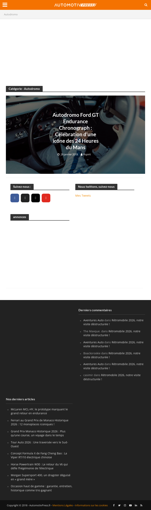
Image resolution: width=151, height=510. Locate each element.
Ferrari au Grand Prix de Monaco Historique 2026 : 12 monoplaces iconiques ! (39, 422)
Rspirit (87, 154)
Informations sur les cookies (91, 505)
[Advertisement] (75, 50)
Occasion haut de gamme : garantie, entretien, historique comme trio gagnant (41, 488)
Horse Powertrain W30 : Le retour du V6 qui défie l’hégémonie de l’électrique (39, 466)
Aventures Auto (93, 320)
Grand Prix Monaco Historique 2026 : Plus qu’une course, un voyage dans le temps (38, 433)
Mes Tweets (83, 195)
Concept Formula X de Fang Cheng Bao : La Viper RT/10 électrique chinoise (39, 455)
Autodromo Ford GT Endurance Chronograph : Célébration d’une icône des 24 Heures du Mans (75, 131)
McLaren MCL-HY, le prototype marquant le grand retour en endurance (39, 411)
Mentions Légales (62, 505)
